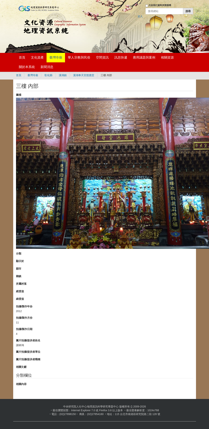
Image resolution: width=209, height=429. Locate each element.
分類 (18, 253)
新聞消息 (47, 67)
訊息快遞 (120, 57)
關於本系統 (27, 67)
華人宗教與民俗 (79, 57)
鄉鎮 (18, 276)
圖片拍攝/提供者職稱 (28, 359)
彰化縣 (48, 75)
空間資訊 (102, 57)
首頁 (22, 57)
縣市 (18, 268)
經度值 (20, 291)
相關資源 (167, 57)
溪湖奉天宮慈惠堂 (83, 75)
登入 (140, 16)
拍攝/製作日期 (24, 329)
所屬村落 (21, 283)
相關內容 (21, 384)
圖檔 (18, 94)
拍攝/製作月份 (24, 317)
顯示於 (20, 261)
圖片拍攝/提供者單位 (28, 351)
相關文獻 (21, 366)
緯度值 (20, 298)
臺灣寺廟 (55, 57)
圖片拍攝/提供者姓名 (28, 340)
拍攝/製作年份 (24, 306)
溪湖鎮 (63, 75)
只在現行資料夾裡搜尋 (160, 5)
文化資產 (37, 57)
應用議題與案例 (144, 57)
